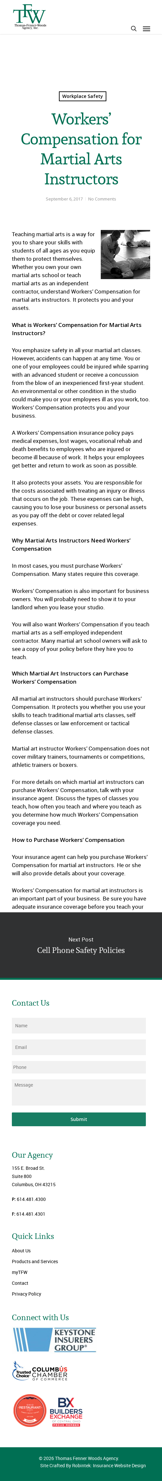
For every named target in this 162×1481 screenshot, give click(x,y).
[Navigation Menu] (146, 28)
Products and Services (35, 1261)
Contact (20, 1283)
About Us (21, 1250)
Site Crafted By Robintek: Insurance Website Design (93, 1465)
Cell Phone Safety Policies (81, 945)
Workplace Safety (82, 96)
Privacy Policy (26, 1294)
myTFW (19, 1272)
